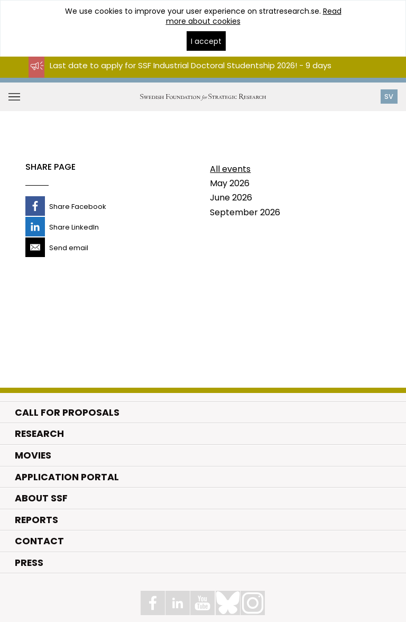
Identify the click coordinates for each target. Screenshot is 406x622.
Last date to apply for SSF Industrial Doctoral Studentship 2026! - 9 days (190, 65)
